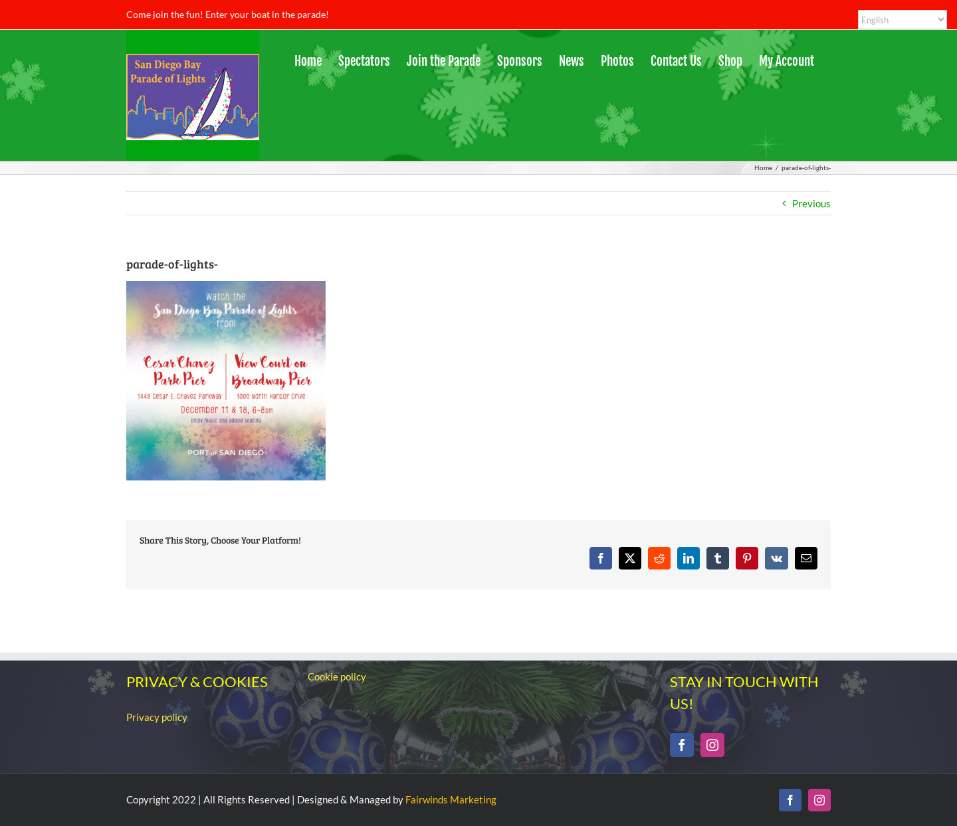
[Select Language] (902, 19)
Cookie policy (337, 676)
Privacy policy (156, 717)
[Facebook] (682, 745)
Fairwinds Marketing (450, 799)
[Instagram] (712, 745)
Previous (811, 203)
